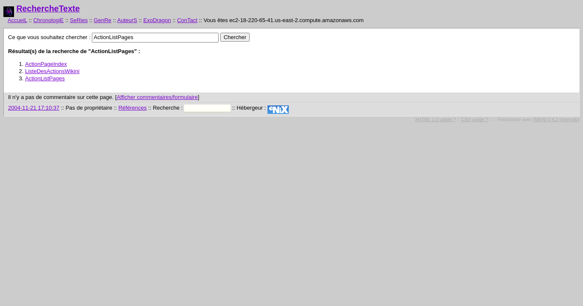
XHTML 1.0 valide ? (435, 119)
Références (132, 108)
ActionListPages (45, 78)
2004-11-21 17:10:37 (34, 108)
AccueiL (17, 20)
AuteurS (127, 20)
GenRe (102, 20)
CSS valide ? (474, 119)
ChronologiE (48, 20)
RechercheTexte (48, 8)
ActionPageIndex (46, 64)
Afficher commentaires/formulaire (157, 97)
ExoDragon (157, 20)
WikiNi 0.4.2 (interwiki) (556, 119)
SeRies (79, 20)
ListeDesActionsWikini (52, 71)
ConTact (187, 20)
